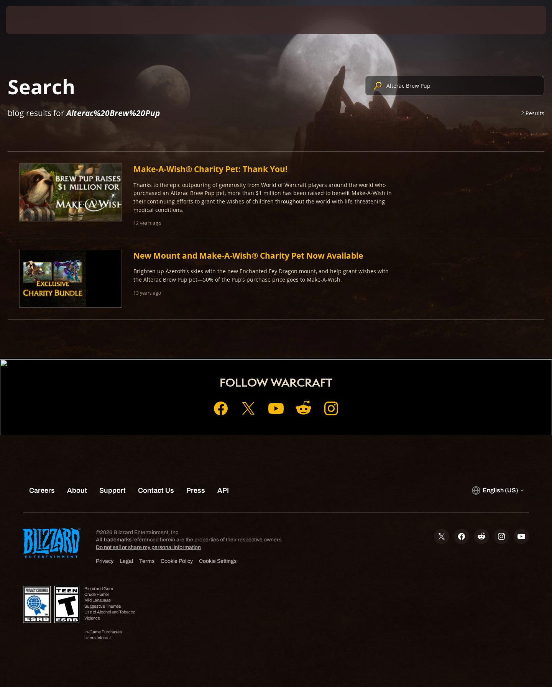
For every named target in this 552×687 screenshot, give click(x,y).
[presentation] (34, 20)
